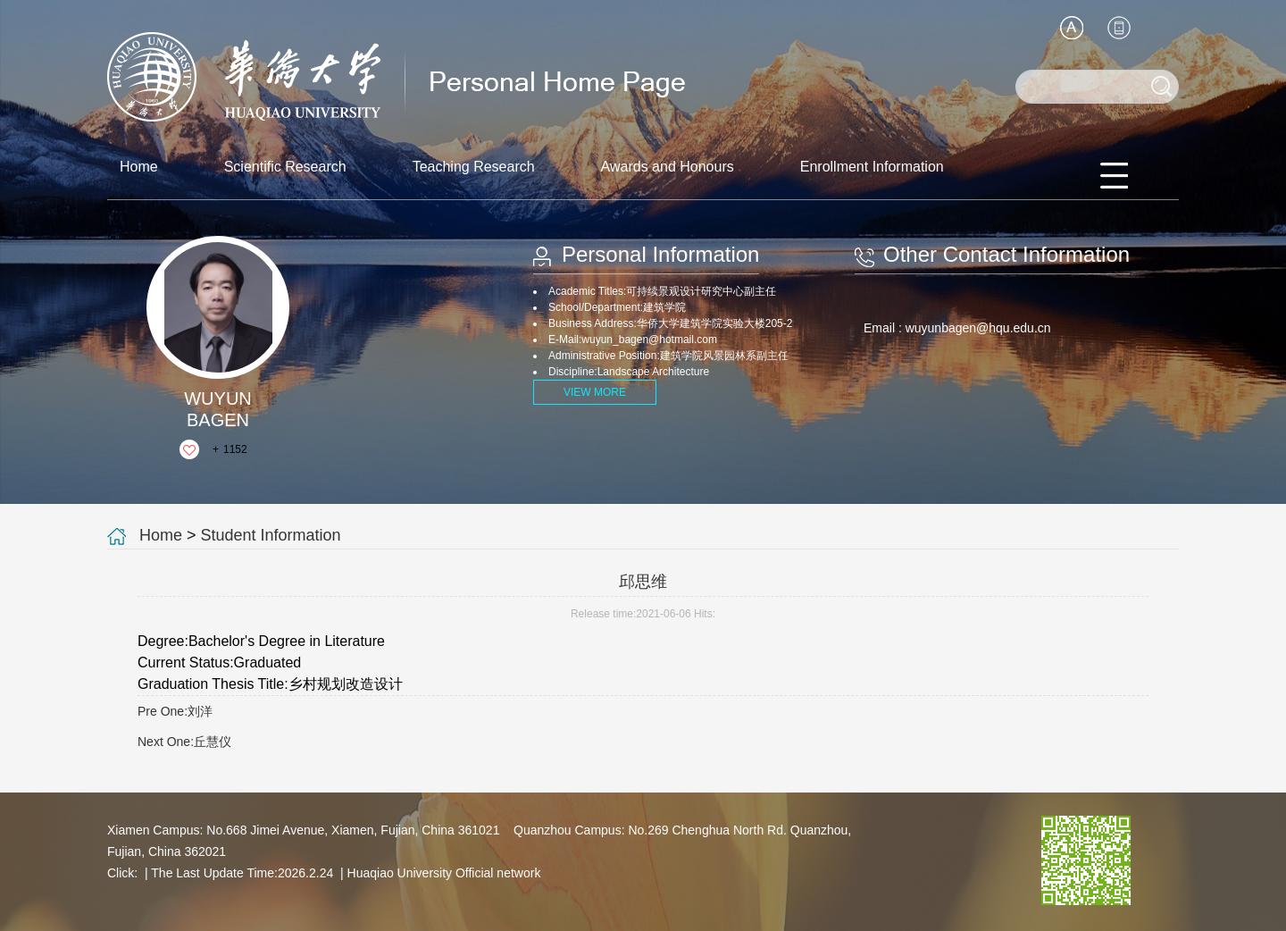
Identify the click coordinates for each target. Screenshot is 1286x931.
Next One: (184, 741)
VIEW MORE (595, 392)
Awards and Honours (667, 166)
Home (139, 166)
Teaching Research (474, 166)
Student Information (271, 535)
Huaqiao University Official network (444, 873)
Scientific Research (285, 166)
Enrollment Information (872, 166)
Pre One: (175, 711)
